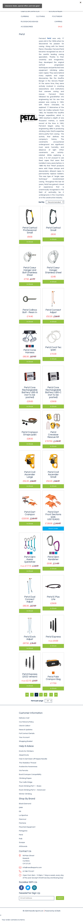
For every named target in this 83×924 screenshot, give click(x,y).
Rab (20, 839)
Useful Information (30, 11)
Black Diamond (25, 804)
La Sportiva (23, 815)
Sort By (42, 202)
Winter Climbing (25, 794)
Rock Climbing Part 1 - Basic (30, 786)
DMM (21, 807)
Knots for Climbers (26, 751)
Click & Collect (24, 726)
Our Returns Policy (26, 722)
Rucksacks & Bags (29, 21)
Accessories (27, 27)
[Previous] (27, 695)
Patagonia (23, 831)
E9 (20, 811)
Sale (60, 27)
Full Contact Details (26, 733)
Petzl (49, 38)
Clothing (40, 16)
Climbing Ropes (25, 778)
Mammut (22, 819)
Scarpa (22, 842)
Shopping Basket (26, 741)
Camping (58, 21)
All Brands (23, 846)
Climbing (25, 16)
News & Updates (25, 730)
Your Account (24, 737)
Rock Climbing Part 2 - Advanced (32, 790)
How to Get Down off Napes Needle (33, 759)
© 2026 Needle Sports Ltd (33, 911)
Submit (60, 898)
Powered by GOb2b (52, 911)
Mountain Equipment (27, 827)
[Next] (56, 695)
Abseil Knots (24, 755)
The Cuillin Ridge (25, 782)
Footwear (57, 16)
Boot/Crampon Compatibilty (30, 774)
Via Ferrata (23, 770)
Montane (22, 823)
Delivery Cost (24, 718)
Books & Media (55, 11)
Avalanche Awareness (28, 766)
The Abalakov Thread (27, 763)
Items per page (37, 701)
